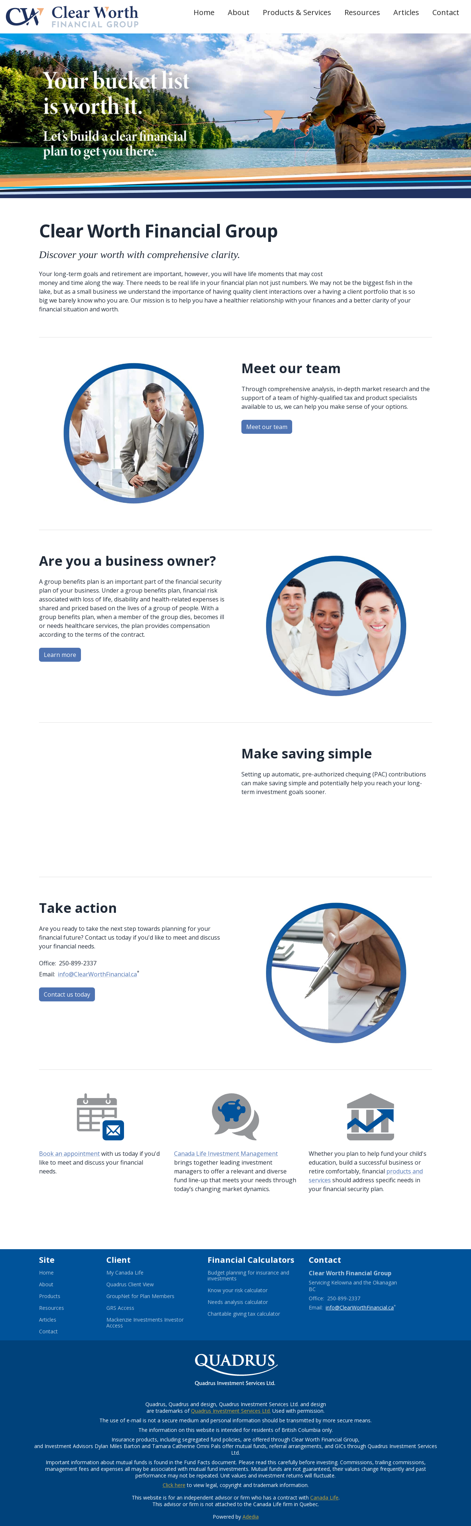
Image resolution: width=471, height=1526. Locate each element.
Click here (174, 1485)
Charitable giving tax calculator (252, 1314)
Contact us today (67, 994)
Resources (362, 12)
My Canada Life (134, 1273)
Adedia (250, 1516)
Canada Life (324, 1497)
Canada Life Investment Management (226, 1154)
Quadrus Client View (139, 1284)
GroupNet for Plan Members (149, 1296)
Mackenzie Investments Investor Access (145, 1323)
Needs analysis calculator (247, 1302)
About (238, 12)
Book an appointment (69, 1154)
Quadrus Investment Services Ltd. (231, 1410)
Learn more (60, 655)
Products (49, 1296)
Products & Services (297, 12)
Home (204, 12)
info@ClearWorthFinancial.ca (97, 974)
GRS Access (129, 1308)
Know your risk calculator (247, 1290)
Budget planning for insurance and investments (248, 1276)
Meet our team (266, 427)
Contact (445, 12)
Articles (406, 12)
